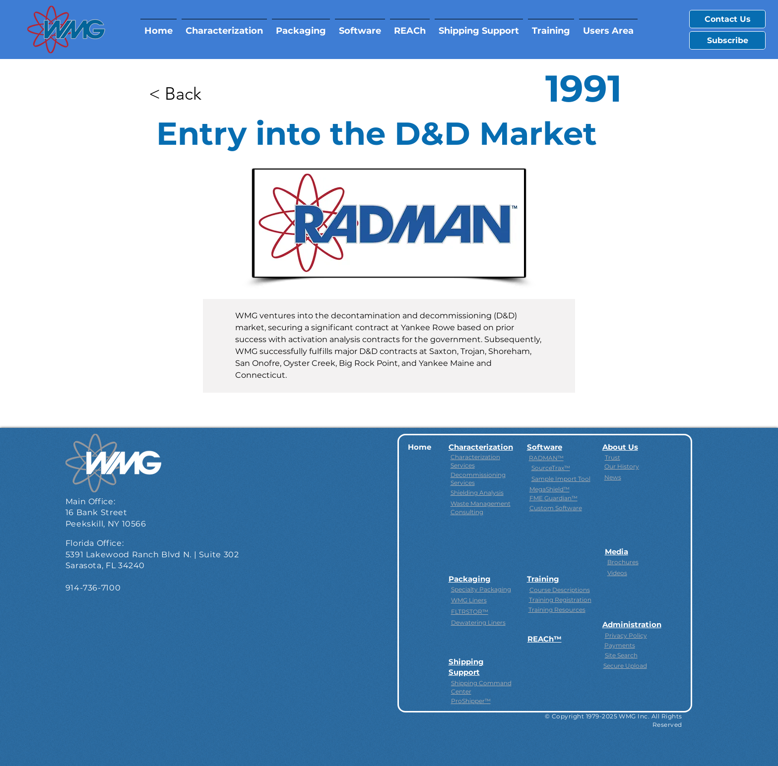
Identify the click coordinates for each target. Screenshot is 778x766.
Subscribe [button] (727, 40)
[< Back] (181, 93)
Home (419, 447)
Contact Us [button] (728, 19)
